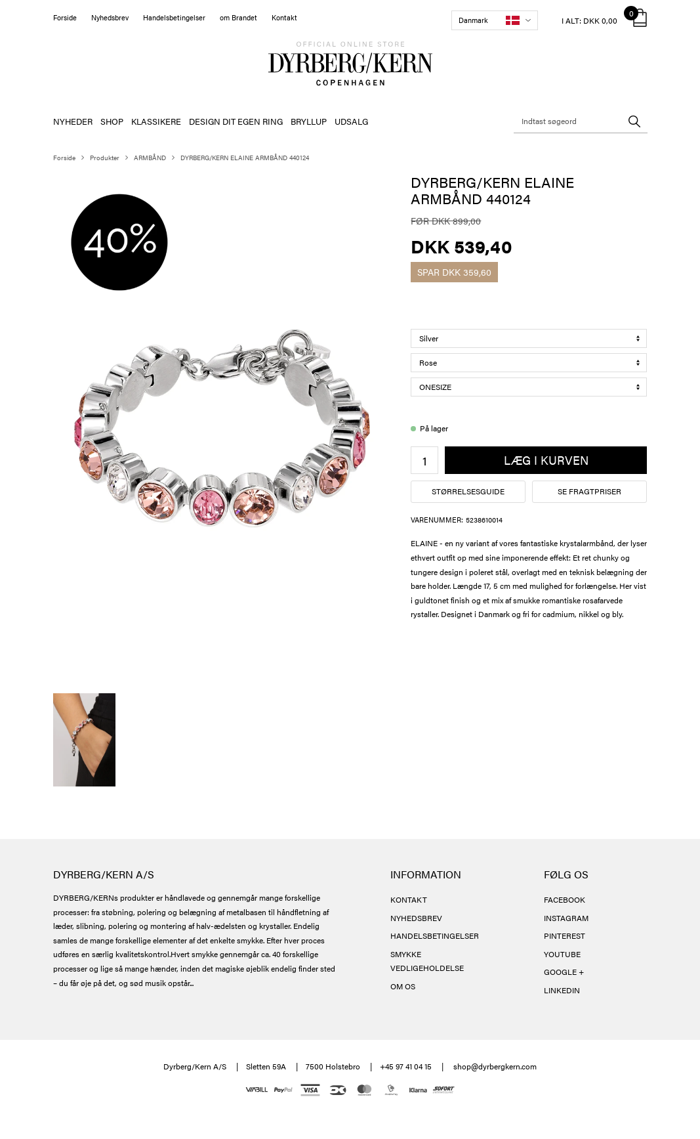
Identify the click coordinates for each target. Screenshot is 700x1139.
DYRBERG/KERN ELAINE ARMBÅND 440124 (244, 157)
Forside (65, 17)
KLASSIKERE (156, 121)
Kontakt (284, 17)
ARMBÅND (150, 157)
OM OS (402, 986)
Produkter (104, 157)
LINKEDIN (562, 990)
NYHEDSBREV (416, 918)
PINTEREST (564, 935)
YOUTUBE (562, 954)
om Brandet (238, 17)
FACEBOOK (564, 899)
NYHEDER (73, 121)
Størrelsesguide (468, 491)
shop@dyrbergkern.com (495, 1066)
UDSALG (351, 121)
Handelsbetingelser (174, 17)
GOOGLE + (564, 972)
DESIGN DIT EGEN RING (236, 121)
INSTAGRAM (566, 918)
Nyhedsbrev (110, 17)
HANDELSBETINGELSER (434, 935)
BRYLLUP (309, 121)
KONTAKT (408, 899)
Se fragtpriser (589, 491)
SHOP (111, 121)
